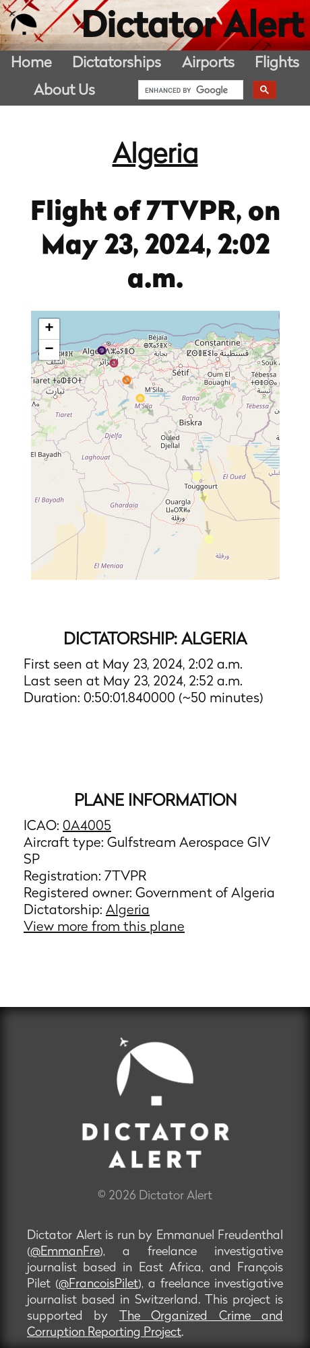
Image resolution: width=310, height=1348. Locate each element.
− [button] (48, 350)
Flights (277, 63)
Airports (208, 63)
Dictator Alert (192, 28)
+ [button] (48, 329)
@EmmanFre (65, 1252)
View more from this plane (104, 927)
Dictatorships (116, 63)
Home (31, 63)
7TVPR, (197, 213)
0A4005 (87, 826)
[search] (189, 90)
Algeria (155, 156)
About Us (64, 91)
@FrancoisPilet (98, 1284)
